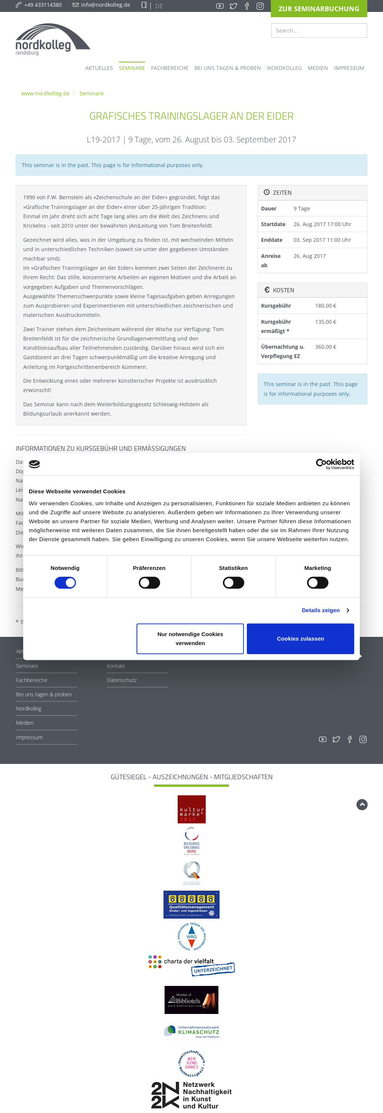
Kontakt (116, 665)
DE (158, 6)
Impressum (29, 737)
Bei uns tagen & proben (44, 694)
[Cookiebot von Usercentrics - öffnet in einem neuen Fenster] (321, 464)
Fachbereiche (32, 680)
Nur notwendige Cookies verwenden (190, 638)
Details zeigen (321, 610)
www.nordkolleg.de (45, 93)
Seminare (92, 93)
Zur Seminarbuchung (319, 8)
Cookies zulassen (300, 638)
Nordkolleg (28, 708)
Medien (25, 722)
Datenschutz (122, 680)
